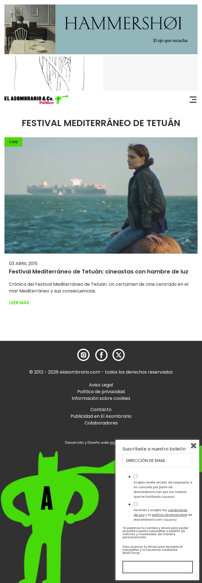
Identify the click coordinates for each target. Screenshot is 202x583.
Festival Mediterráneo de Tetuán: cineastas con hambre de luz (98, 271)
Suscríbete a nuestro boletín (154, 449)
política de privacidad (169, 515)
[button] (36, 99)
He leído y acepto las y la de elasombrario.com (163, 515)
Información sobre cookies (101, 398)
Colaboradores (101, 423)
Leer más (19, 302)
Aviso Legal (101, 385)
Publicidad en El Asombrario (101, 416)
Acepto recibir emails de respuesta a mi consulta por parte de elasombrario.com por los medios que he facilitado (163, 489)
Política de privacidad (101, 391)
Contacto (101, 409)
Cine (13, 142)
